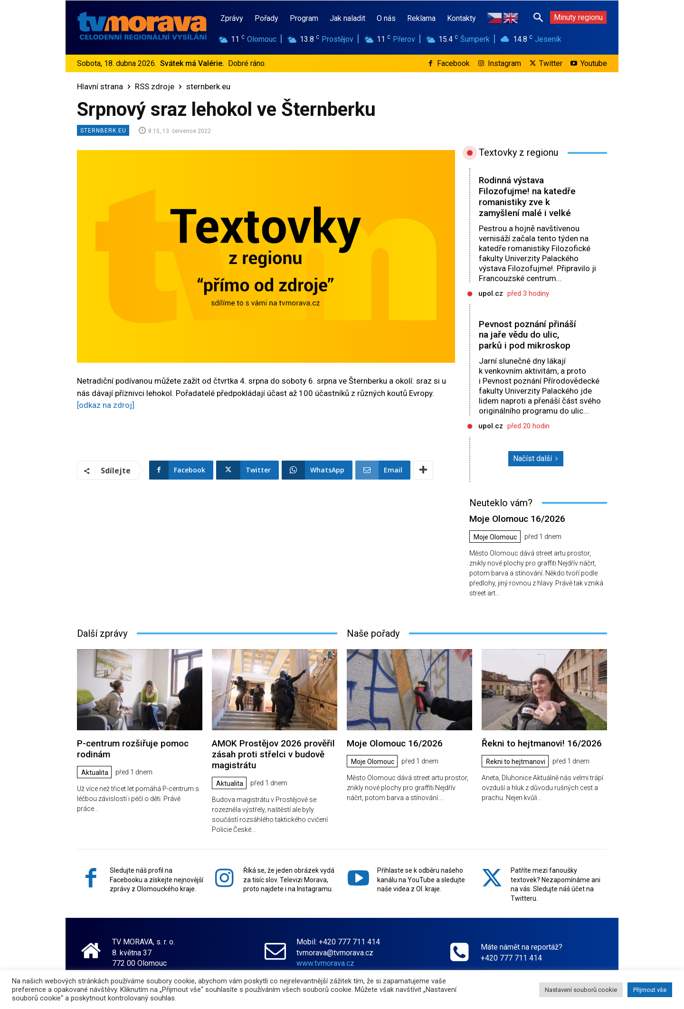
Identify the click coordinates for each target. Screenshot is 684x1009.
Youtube (593, 63)
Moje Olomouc (495, 537)
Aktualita (94, 772)
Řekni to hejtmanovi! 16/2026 (542, 743)
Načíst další (536, 458)
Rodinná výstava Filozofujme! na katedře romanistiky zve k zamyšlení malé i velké (527, 196)
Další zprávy (102, 633)
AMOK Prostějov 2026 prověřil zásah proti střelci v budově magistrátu (273, 754)
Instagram (504, 63)
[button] (538, 17)
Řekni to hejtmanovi (515, 761)
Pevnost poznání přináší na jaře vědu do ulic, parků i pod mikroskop (527, 335)
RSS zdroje (154, 86)
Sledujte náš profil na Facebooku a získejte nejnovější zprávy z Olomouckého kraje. (156, 880)
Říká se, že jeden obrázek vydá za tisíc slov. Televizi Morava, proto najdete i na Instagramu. (288, 880)
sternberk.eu (208, 86)
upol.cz (490, 293)
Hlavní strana (100, 86)
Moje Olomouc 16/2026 (517, 518)
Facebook (453, 63)
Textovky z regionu (518, 152)
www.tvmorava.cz (325, 963)
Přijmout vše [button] (649, 989)
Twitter (550, 63)
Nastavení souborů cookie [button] (581, 989)
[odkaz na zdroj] (105, 405)
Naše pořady (373, 633)
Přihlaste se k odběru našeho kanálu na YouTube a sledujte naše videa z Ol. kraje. (421, 880)
